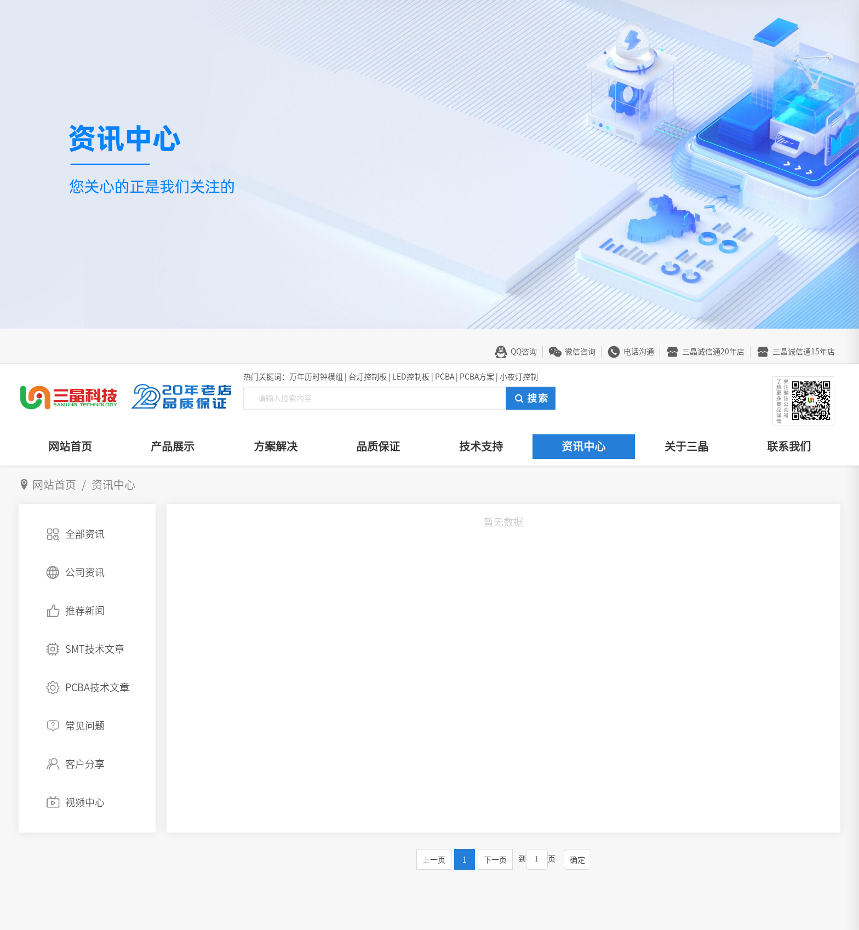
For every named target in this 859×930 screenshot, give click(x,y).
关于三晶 (686, 446)
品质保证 (378, 446)
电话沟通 (638, 351)
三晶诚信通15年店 (803, 351)
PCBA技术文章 (97, 687)
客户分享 (85, 764)
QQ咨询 (524, 351)
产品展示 (172, 446)
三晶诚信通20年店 (713, 351)
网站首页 (70, 446)
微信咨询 (580, 351)
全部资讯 (85, 534)
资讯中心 (583, 446)
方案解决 (275, 446)
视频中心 (85, 802)
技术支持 (481, 446)
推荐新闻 (85, 611)
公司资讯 (85, 572)
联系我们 (789, 446)
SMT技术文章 (94, 649)
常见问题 (85, 726)
